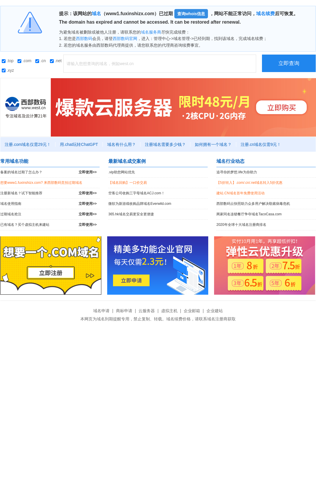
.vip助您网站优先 (121, 172)
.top (7, 60)
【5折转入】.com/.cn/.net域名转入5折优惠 (249, 183)
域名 (96, 13)
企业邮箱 (192, 310)
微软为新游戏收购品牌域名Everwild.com (139, 204)
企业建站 (214, 310)
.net (56, 60)
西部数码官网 (125, 38)
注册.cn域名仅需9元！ (261, 144)
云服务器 (146, 310)
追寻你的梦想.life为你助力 (236, 172)
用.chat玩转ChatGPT (79, 144)
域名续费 (265, 13)
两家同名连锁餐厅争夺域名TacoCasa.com (249, 214)
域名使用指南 (48, 204)
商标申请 (124, 310)
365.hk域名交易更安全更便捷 (131, 214)
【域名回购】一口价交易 (127, 183)
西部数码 (84, 38)
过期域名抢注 (48, 214)
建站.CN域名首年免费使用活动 (240, 193)
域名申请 (101, 310)
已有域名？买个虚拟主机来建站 (48, 225)
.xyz (8, 70)
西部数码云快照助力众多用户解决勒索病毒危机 (253, 204)
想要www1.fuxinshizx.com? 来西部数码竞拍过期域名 (41, 183)
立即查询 (288, 63)
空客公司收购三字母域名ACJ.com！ (136, 193)
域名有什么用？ (121, 144)
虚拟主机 (169, 310)
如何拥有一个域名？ (213, 144)
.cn (40, 60)
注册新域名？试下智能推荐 (48, 193)
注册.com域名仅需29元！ (28, 144)
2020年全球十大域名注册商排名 (241, 225)
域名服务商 (151, 32)
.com (24, 60)
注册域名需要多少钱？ (165, 144)
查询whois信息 (191, 13)
